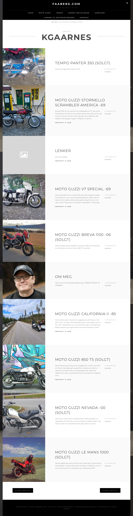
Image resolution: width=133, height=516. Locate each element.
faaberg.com (66, 4)
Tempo (59, 13)
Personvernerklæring (85, 507)
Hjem (30, 13)
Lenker (63, 151)
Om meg (63, 277)
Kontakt (84, 17)
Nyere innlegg (110, 490)
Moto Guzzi (45, 13)
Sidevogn (100, 13)
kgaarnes (108, 71)
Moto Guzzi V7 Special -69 (83, 189)
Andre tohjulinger (78, 13)
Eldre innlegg (23, 490)
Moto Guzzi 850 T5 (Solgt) (82, 359)
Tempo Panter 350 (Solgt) (82, 63)
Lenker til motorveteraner (59, 17)
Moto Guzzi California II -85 (85, 314)
